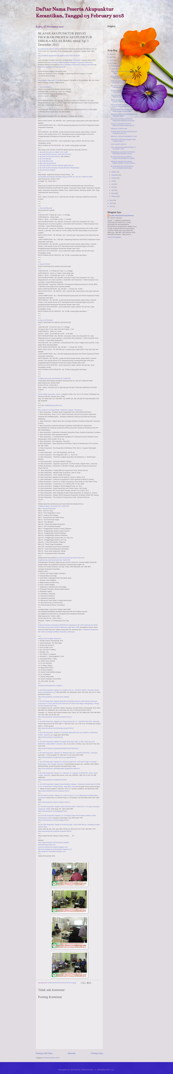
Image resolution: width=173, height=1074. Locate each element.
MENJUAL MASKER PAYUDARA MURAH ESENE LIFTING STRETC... (123, 162)
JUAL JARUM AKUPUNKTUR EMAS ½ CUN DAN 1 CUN (123, 148)
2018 (111, 54)
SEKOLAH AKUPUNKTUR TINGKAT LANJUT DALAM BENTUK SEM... (122, 100)
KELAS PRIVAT (45, 87)
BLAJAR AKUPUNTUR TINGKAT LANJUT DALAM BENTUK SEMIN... (123, 157)
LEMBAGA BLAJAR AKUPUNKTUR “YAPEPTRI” (54, 378)
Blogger (111, 1069)
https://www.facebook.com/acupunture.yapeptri (53, 697)
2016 (111, 60)
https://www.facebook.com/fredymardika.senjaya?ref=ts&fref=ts (59, 768)
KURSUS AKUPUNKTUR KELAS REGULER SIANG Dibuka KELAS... (123, 81)
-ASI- (94, 1069)
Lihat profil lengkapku (114, 237)
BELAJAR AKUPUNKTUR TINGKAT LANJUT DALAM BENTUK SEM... (122, 105)
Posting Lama (97, 1053)
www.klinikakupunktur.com (46, 845)
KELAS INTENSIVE (46, 320)
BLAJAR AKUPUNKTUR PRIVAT (49, 49)
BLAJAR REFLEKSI (46, 161)
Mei (112, 187)
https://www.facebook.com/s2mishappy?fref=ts (53, 820)
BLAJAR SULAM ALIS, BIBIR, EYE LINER (54, 152)
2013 (111, 203)
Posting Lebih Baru (44, 1053)
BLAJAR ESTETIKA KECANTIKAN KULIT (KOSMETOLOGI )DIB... (122, 167)
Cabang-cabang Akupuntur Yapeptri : (50, 685)
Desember (114, 66)
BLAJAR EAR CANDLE (47, 170)
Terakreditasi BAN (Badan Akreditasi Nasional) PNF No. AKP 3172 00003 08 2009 (65, 177)
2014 (111, 200)
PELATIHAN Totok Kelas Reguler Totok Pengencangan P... (123, 140)
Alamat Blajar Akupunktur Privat (48, 80)
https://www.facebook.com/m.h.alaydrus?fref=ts (53, 791)
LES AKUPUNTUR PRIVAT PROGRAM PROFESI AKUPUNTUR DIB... (123, 96)
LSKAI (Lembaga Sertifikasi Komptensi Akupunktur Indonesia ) (72, 62)
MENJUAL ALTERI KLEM (119, 128)
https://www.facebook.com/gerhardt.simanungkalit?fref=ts (57, 757)
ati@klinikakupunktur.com (53, 405)
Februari (114, 196)
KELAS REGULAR (46, 208)
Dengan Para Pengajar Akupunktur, (49, 638)
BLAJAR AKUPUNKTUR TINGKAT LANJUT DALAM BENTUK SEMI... (122, 91)
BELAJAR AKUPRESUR (48, 163)
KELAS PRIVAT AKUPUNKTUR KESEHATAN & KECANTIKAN (59, 56)
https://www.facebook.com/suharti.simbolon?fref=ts (55, 717)
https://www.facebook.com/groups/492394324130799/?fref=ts (58, 748)
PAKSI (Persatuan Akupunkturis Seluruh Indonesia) (76, 64)
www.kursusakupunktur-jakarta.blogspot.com (53, 847)
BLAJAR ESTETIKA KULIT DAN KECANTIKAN (55, 154)
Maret (113, 193)
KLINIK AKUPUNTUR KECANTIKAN (122, 215)
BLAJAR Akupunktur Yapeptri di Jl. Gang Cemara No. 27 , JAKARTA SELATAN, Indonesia (69, 721)
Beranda (71, 1053)
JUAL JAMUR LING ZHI (118, 144)
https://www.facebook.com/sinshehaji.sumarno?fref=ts (56, 728)
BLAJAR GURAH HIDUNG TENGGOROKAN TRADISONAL (60, 168)
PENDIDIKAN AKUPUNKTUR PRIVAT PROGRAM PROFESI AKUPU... (123, 153)
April (113, 190)
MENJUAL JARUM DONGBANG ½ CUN (124, 136)
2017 (111, 57)
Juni (112, 184)
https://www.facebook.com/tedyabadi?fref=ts (52, 811)
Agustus (114, 178)
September (115, 175)
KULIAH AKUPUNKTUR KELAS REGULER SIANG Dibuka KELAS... (123, 124)
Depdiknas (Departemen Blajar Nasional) (51, 67)
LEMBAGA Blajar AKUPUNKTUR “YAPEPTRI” (53, 506)
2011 (111, 206)
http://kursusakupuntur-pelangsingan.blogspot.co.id (55, 849)
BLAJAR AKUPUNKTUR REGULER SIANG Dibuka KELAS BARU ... (122, 110)
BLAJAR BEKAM (45, 159)
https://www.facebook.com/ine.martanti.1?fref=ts (54, 802)
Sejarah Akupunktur (49, 508)
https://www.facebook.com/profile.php (50, 737)
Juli (112, 181)
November (114, 69)
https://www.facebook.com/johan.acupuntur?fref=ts (54, 831)
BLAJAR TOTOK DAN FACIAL (50, 156)
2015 (111, 63)
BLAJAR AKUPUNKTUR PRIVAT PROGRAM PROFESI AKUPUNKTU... (124, 77)
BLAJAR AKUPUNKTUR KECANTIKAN (69, 558)
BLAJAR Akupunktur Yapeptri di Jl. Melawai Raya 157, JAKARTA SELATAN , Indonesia (68, 753)
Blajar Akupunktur (75, 60)
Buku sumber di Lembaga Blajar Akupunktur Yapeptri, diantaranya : (60, 410)
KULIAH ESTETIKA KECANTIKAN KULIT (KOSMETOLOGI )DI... (124, 132)
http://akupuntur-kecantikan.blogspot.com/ (52, 851)
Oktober (114, 172)
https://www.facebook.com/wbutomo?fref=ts (52, 780)
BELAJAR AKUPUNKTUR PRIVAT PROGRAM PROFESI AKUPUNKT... (123, 119)
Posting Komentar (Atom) (52, 1058)
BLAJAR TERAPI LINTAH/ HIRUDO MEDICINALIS (56, 165)
